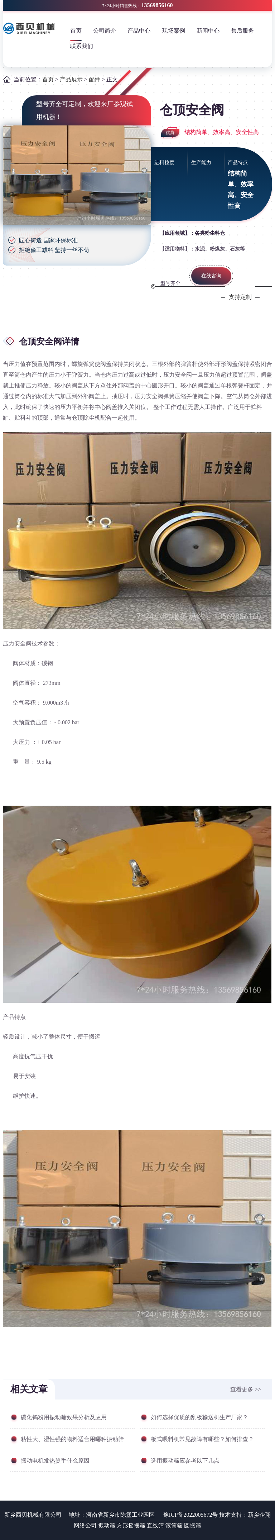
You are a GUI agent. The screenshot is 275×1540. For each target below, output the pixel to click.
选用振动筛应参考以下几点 (185, 1461)
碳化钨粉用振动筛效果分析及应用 (64, 1417)
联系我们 (81, 46)
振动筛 (106, 1525)
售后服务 (242, 31)
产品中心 (138, 31)
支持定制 (240, 297)
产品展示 (71, 79)
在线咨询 (211, 275)
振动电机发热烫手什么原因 (55, 1461)
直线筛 (155, 1525)
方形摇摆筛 (131, 1525)
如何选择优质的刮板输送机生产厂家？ (199, 1417)
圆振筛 (192, 1525)
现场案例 (173, 31)
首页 (76, 31)
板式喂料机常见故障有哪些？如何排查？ (202, 1439)
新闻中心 (208, 31)
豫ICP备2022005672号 (190, 1515)
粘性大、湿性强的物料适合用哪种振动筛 (72, 1439)
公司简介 (104, 31)
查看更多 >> (245, 1389)
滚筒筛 (174, 1525)
